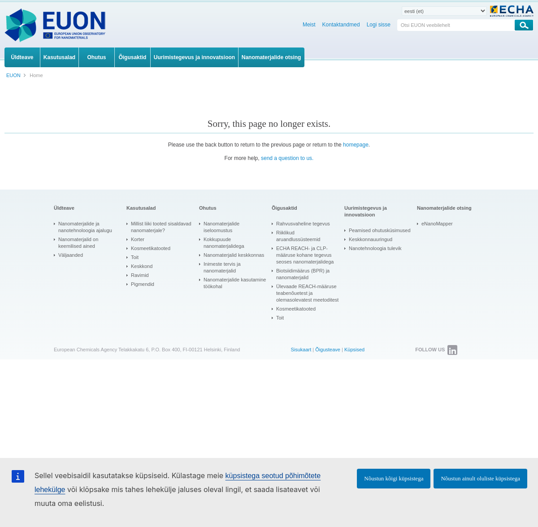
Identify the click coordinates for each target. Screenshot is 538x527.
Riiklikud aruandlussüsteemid (298, 236)
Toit (135, 257)
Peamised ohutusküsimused (380, 230)
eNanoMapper (437, 223)
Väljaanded (70, 255)
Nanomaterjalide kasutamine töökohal (235, 283)
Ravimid (140, 275)
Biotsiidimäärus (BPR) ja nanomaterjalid (303, 274)
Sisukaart (301, 349)
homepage (356, 145)
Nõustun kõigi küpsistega (393, 478)
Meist (309, 25)
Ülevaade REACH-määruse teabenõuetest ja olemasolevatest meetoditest (307, 293)
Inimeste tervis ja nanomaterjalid (222, 267)
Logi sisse (378, 25)
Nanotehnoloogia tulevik (375, 248)
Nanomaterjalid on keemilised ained (78, 243)
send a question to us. (287, 158)
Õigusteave (327, 349)
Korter (137, 239)
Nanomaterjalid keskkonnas (234, 255)
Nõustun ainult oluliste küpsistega (480, 478)
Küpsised (354, 349)
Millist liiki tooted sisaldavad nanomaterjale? (161, 227)
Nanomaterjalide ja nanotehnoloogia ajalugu (85, 227)
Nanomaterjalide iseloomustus (221, 227)
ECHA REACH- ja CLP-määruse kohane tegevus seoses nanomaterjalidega (305, 255)
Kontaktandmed (341, 25)
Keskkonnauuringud (370, 239)
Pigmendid (142, 284)
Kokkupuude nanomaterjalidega (224, 243)
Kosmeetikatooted (150, 248)
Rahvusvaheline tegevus (303, 223)
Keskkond (141, 266)
